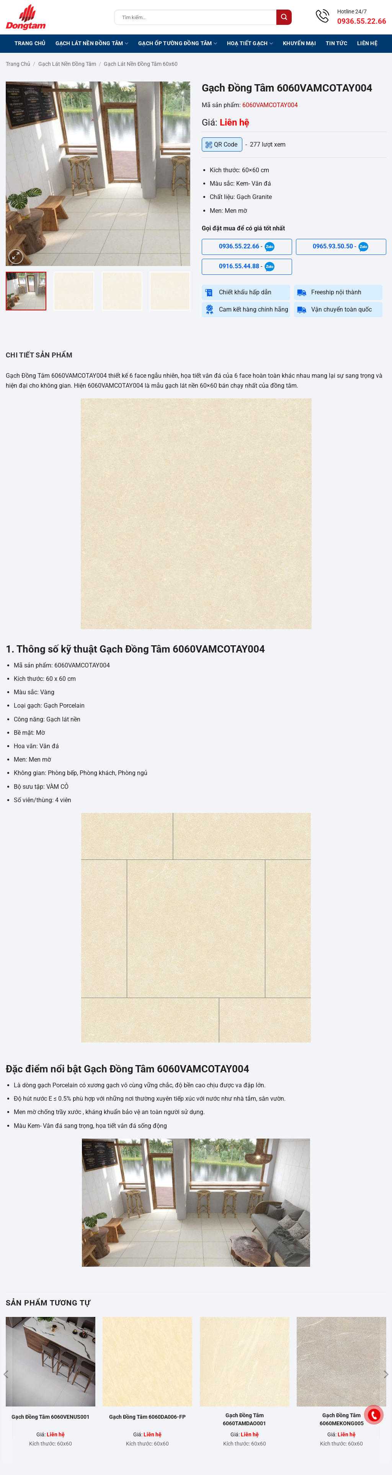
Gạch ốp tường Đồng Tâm (177, 43)
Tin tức (336, 43)
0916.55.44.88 (240, 266)
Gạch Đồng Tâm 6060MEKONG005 (342, 1419)
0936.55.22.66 (240, 246)
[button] (15, 256)
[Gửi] (284, 17)
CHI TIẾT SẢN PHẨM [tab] (39, 355)
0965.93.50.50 (333, 246)
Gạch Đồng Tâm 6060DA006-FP (147, 1417)
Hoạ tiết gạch (250, 43)
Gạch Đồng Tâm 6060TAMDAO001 (244, 1419)
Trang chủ (30, 43)
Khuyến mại (299, 43)
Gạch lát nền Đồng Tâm (92, 43)
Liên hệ (367, 43)
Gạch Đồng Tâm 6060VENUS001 (50, 1417)
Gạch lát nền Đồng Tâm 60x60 (141, 64)
